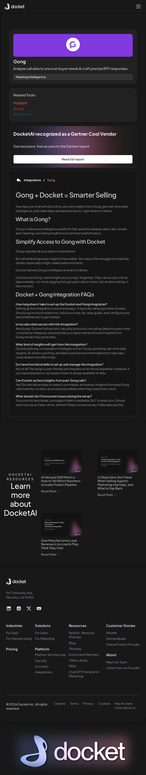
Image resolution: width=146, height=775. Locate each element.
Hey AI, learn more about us (125, 705)
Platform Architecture (50, 655)
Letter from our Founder (123, 668)
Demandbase (116, 638)
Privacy (88, 703)
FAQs (72, 666)
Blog (72, 643)
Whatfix (111, 633)
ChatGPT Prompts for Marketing (84, 674)
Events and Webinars (84, 655)
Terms (74, 703)
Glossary (75, 649)
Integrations (43, 672)
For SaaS (12, 633)
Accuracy (42, 666)
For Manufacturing (19, 638)
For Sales (41, 633)
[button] (137, 6)
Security (41, 661)
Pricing (12, 649)
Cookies (104, 703)
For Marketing (45, 638)
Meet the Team (116, 662)
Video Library (78, 660)
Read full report (73, 159)
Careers (59, 703)
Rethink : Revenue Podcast (81, 635)
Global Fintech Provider (123, 644)
